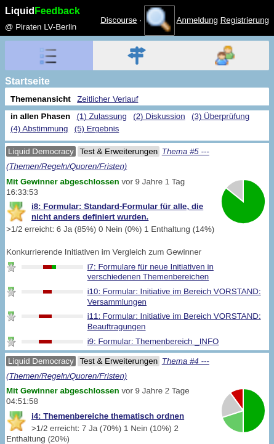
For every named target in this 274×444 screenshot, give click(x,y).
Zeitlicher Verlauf (107, 99)
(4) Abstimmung (39, 128)
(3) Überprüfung (220, 116)
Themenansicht (40, 99)
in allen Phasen (40, 116)
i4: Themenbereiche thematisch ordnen (107, 416)
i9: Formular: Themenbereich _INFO (153, 341)
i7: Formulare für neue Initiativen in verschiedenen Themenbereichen (150, 272)
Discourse (118, 20)
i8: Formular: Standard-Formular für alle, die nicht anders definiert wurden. (117, 211)
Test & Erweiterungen (118, 151)
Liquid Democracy (41, 151)
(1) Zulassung (101, 116)
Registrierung (244, 20)
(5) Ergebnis (97, 128)
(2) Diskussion (159, 116)
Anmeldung (197, 20)
